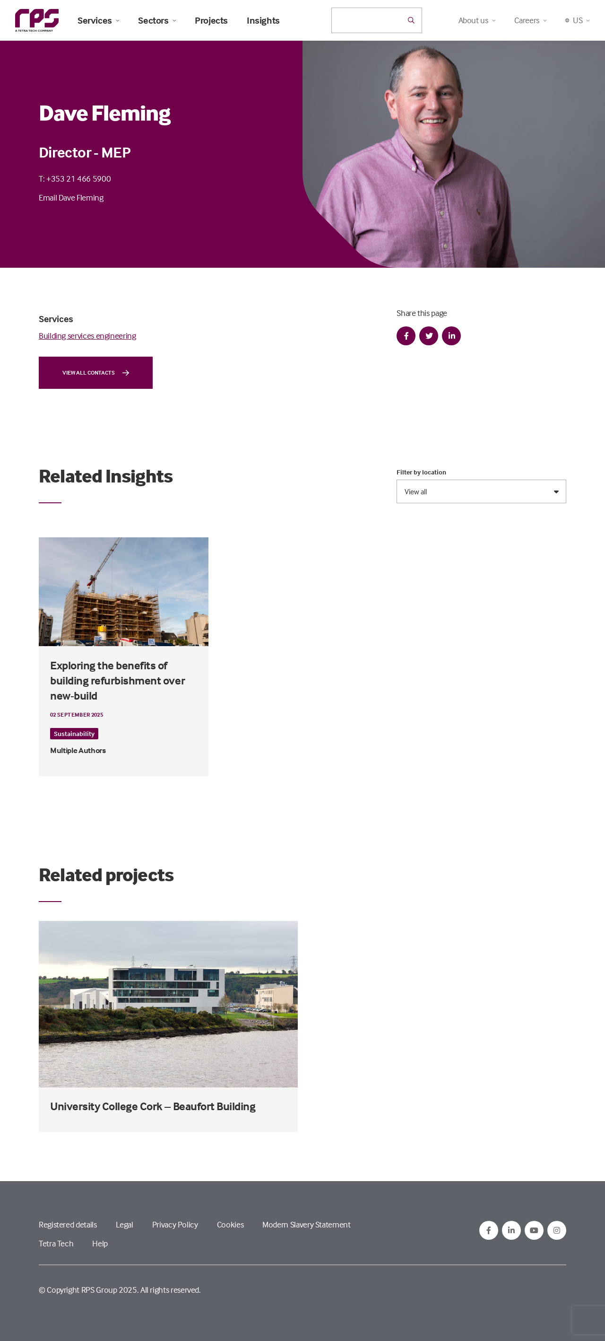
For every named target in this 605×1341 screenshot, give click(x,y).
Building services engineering (87, 335)
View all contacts (95, 373)
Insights (263, 20)
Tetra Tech (56, 1243)
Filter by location (421, 472)
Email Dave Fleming (71, 197)
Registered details (68, 1224)
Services (98, 20)
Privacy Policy (175, 1224)
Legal (124, 1224)
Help (100, 1243)
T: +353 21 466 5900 (75, 178)
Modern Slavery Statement (306, 1224)
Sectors (157, 20)
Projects (211, 20)
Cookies (230, 1224)
